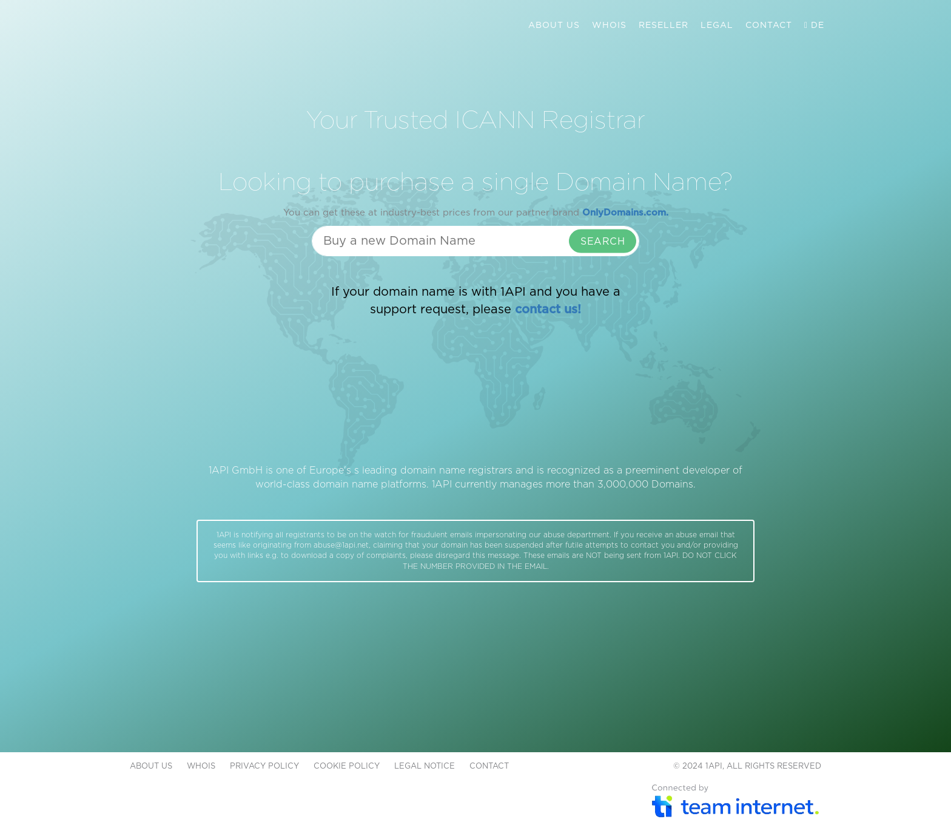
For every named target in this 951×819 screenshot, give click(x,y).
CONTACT (768, 25)
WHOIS (609, 25)
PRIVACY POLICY (264, 766)
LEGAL (717, 25)
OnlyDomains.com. (625, 212)
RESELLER (663, 25)
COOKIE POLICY (347, 766)
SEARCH (602, 241)
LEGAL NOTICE (424, 766)
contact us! (548, 310)
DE (814, 25)
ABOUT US (554, 25)
